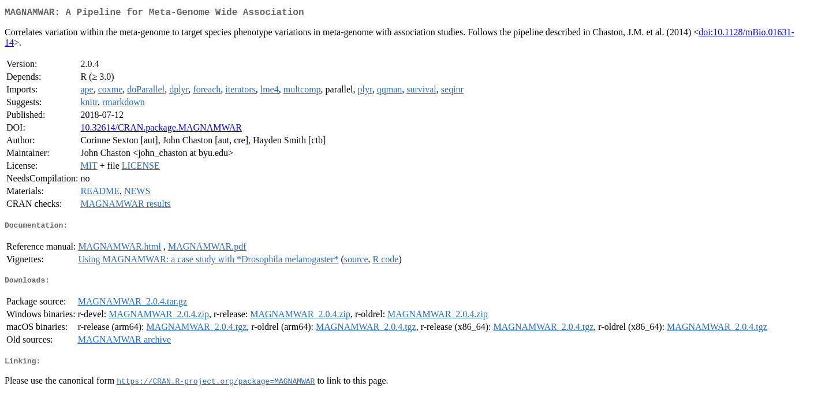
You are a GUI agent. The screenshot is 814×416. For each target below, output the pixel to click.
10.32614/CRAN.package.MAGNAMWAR (161, 130)
